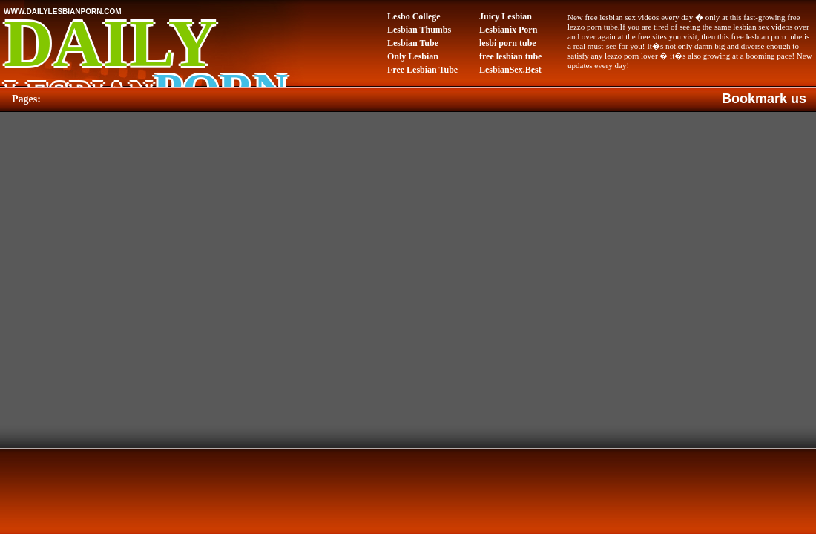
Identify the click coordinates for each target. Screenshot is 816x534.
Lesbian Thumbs (419, 29)
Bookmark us (764, 98)
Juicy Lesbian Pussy (505, 17)
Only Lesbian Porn (412, 57)
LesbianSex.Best (510, 70)
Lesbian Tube (412, 43)
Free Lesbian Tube (422, 70)
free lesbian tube (510, 56)
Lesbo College (414, 16)
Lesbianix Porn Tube (508, 30)
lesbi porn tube (507, 43)
